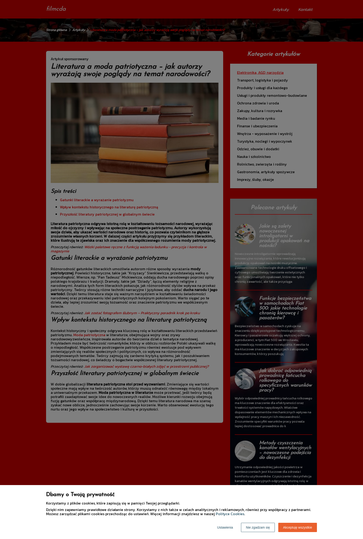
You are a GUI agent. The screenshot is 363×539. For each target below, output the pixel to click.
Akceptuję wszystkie (297, 527)
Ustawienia (225, 527)
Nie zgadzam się (258, 527)
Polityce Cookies (230, 514)
